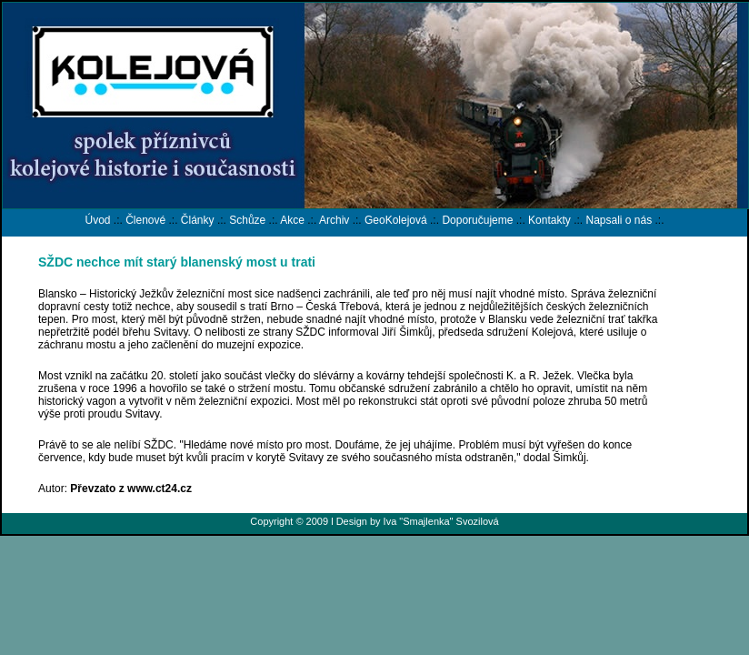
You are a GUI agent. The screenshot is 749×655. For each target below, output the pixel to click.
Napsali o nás (618, 220)
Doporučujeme (477, 220)
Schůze (247, 220)
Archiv (334, 220)
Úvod (97, 220)
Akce (292, 220)
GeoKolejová (396, 220)
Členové (145, 220)
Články (198, 220)
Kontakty (549, 220)
